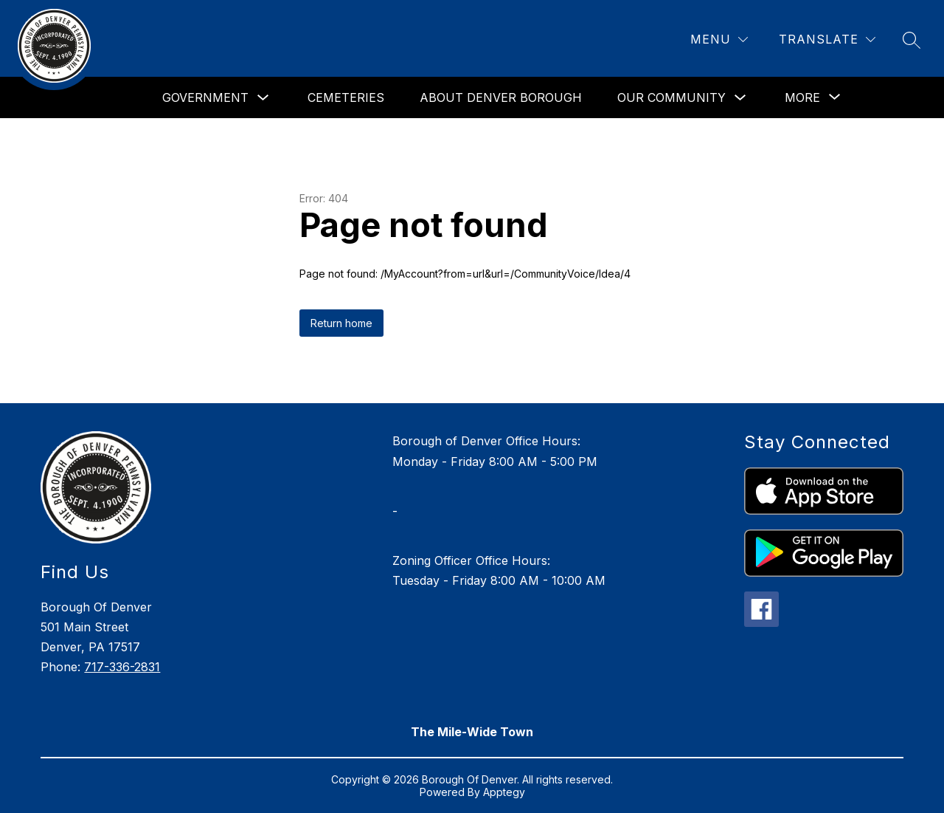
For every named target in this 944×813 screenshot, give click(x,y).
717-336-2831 (122, 666)
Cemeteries (346, 97)
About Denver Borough (501, 97)
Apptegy (504, 792)
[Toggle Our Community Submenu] (740, 98)
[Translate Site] (827, 39)
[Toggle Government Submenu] (263, 98)
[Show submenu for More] (802, 97)
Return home (341, 323)
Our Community (671, 97)
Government (205, 97)
